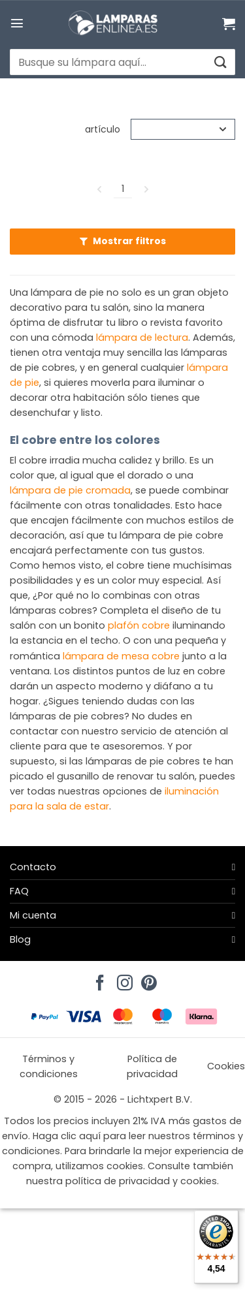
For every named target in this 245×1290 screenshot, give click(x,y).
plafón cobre (139, 625)
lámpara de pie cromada (70, 490)
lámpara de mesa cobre (121, 656)
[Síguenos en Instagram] (122, 979)
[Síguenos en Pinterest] (147, 979)
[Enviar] (220, 62)
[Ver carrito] (228, 23)
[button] (17, 23)
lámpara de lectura (142, 337)
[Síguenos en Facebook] (98, 979)
